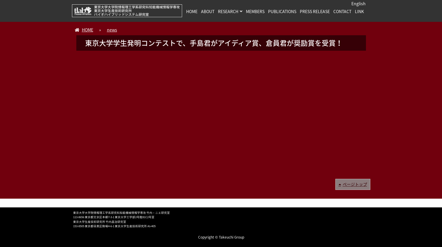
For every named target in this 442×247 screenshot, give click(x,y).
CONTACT (342, 11)
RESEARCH (228, 11)
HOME (192, 11)
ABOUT (207, 11)
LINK (359, 11)
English (358, 3)
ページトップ (355, 184)
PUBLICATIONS (282, 11)
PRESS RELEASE (315, 11)
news (112, 30)
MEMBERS (255, 11)
